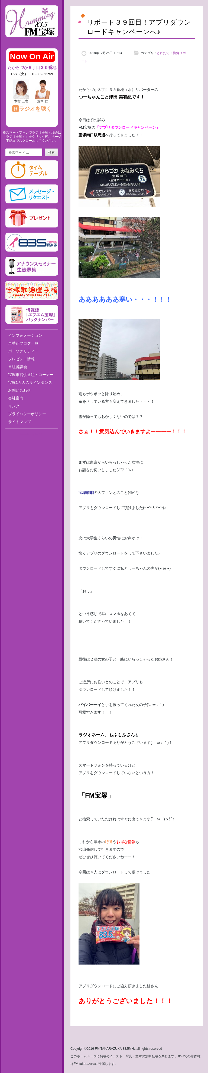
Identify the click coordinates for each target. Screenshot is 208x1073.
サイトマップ (19, 422)
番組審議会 (17, 367)
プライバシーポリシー (27, 414)
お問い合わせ (19, 390)
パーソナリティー (23, 351)
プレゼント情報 (21, 359)
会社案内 (15, 398)
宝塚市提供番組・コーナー (31, 374)
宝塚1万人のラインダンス (30, 382)
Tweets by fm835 (32, 434)
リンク (14, 406)
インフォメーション (25, 335)
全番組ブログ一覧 (23, 343)
